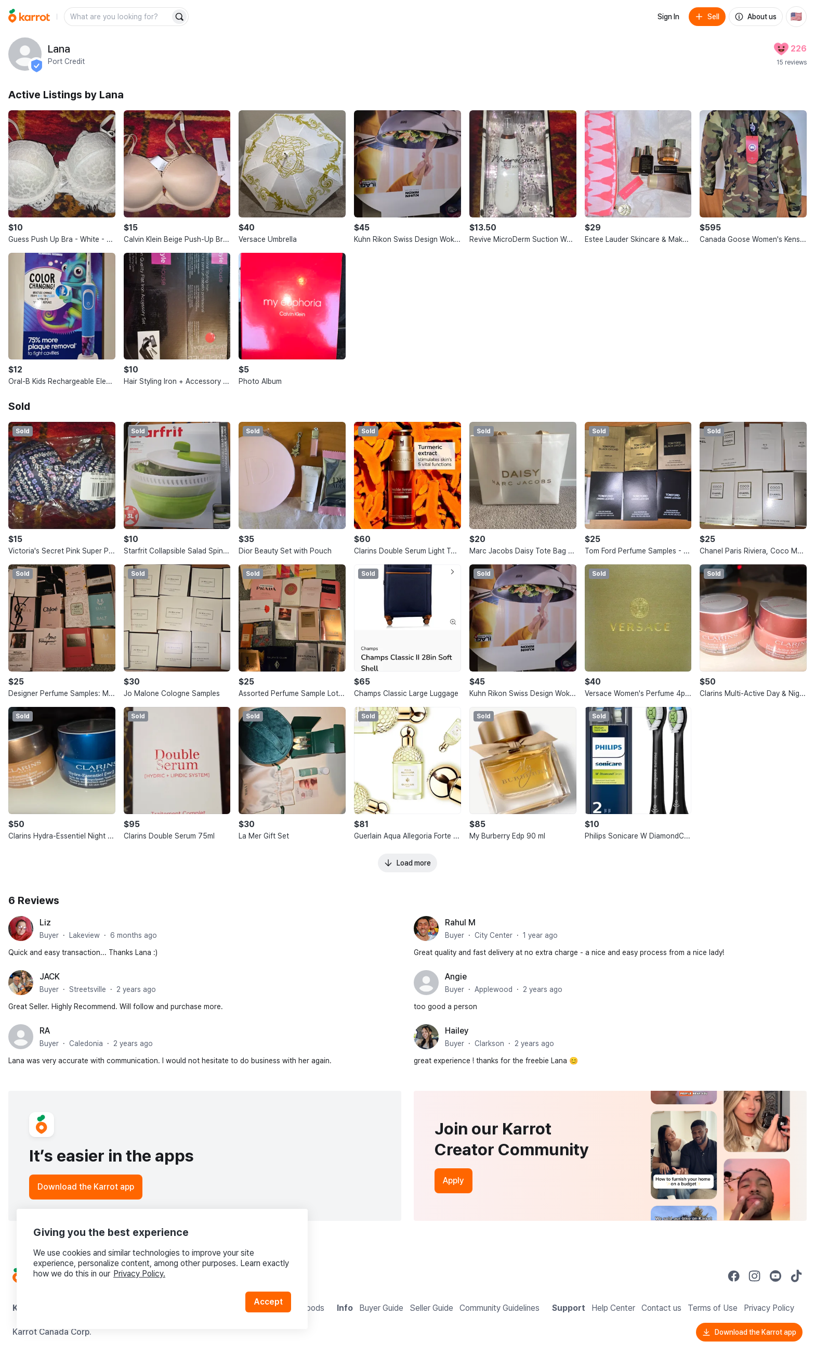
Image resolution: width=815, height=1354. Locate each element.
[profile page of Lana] (25, 54)
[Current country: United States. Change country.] (796, 16)
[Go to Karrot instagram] (754, 1276)
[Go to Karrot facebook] (734, 1276)
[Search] (179, 16)
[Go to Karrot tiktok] (796, 1276)
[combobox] (118, 16)
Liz (45, 922)
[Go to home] (29, 16)
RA (45, 1031)
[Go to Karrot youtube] (775, 1276)
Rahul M (460, 922)
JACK (50, 977)
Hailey (457, 1031)
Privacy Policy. (139, 1274)
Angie (456, 977)
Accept (268, 1302)
